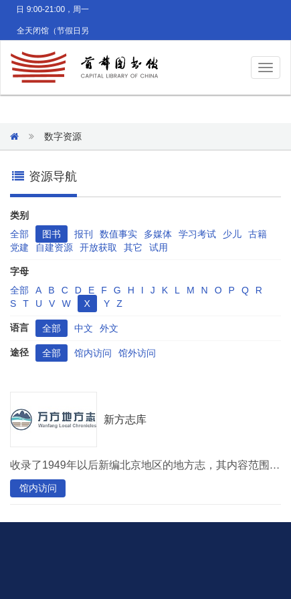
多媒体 (158, 234)
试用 (158, 247)
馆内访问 (93, 353)
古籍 (257, 234)
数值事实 (118, 234)
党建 (19, 247)
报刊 (83, 234)
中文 (83, 328)
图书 (51, 234)
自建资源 (54, 247)
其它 (133, 247)
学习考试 (197, 234)
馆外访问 (137, 353)
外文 (109, 328)
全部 (19, 234)
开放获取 (98, 247)
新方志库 (125, 419)
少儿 (232, 234)
